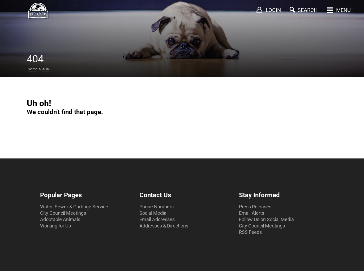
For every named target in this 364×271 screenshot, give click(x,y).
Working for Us (55, 226)
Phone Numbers (156, 206)
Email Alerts (251, 213)
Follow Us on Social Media (266, 219)
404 (45, 69)
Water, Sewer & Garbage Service (74, 206)
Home (32, 69)
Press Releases (255, 206)
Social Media (152, 213)
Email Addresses (157, 219)
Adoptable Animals (60, 219)
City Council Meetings (63, 213)
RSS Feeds (250, 232)
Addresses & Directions (163, 226)
